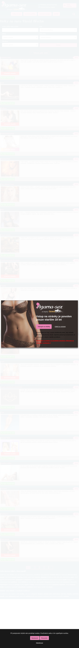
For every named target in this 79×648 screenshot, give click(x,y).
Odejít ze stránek (60, 326)
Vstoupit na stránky (44, 326)
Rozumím (44, 638)
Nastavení (35, 638)
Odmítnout (39, 643)
